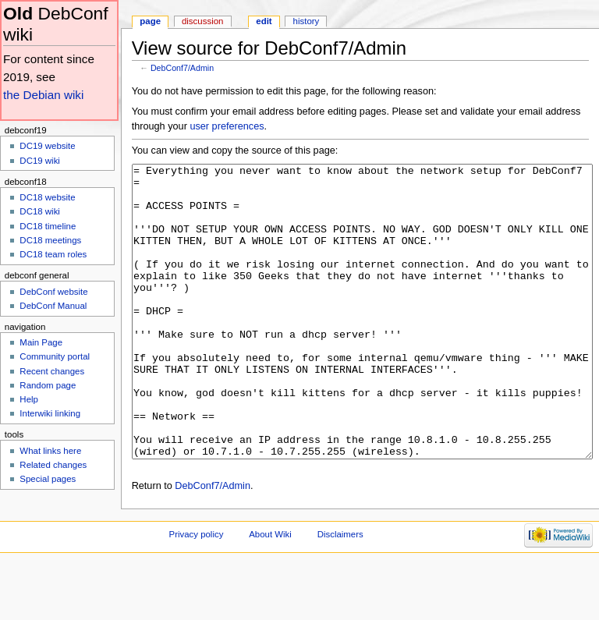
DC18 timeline (47, 226)
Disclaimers (340, 592)
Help (28, 399)
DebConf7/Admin (182, 68)
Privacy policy (196, 592)
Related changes (53, 464)
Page (150, 21)
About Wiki (270, 592)
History (306, 21)
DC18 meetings (50, 240)
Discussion (202, 21)
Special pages (47, 479)
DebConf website (53, 291)
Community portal (54, 356)
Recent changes (51, 371)
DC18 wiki (39, 211)
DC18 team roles (53, 254)
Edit (263, 21)
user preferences (227, 126)
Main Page (40, 342)
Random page (47, 385)
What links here (50, 450)
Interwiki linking (49, 413)
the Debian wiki (43, 94)
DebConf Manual (53, 305)
